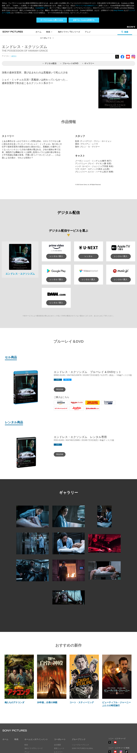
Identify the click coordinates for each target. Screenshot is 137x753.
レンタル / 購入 (56, 256)
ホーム (38, 32)
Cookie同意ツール (41, 8)
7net (56, 410)
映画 (49, 32)
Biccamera (90, 410)
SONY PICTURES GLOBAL (82, 748)
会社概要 (57, 745)
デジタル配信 (49, 63)
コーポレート (47, 38)
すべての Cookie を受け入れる (51, 20)
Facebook (122, 58)
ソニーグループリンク (80, 745)
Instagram (133, 58)
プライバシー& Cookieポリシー (86, 6)
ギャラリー (88, 63)
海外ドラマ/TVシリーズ (33, 748)
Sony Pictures (118, 10)
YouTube (128, 58)
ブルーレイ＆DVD (69, 63)
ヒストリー (58, 752)
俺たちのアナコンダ (14, 702)
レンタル (88, 256)
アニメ (88, 32)
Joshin (72, 410)
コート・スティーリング (82, 702)
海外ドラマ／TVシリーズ (69, 32)
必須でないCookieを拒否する (83, 20)
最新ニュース (59, 748)
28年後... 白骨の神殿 (47, 702)
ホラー (13, 56)
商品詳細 (59, 389)
